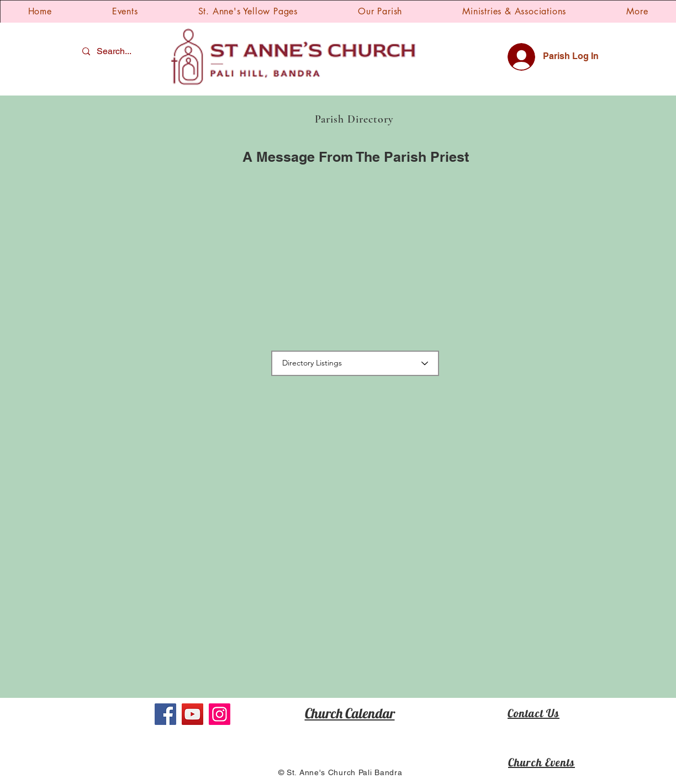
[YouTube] (192, 714)
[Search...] (115, 52)
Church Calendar (350, 713)
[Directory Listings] (355, 363)
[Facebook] (165, 714)
